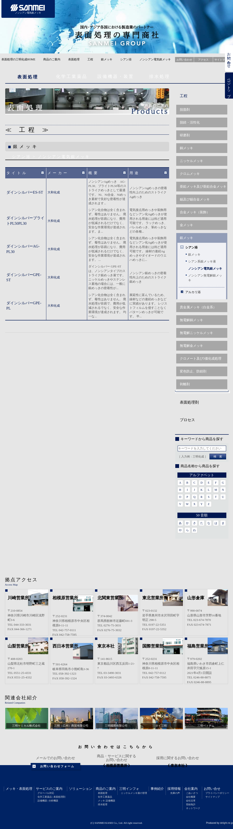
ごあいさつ (192, 793)
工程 (90, 59)
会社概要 (190, 797)
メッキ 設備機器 (106, 800)
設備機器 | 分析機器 (48, 800)
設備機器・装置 (115, 76)
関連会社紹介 (21, 697)
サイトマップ (212, 797)
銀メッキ (106, 59)
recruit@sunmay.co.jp (178, 771)
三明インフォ (129, 789)
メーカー (58, 173)
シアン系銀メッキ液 (202, 261)
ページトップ (229, 86)
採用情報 (174, 789)
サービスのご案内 (49, 789)
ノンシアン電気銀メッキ (205, 268)
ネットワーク (193, 808)
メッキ (11, 789)
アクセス (203, 59)
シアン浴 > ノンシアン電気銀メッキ (51, 157)
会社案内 (191, 789)
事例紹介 (157, 789)
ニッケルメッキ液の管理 (134, 793)
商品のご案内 (51, 59)
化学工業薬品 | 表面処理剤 (51, 797)
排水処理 (159, 76)
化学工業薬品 (71, 76)
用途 (134, 173)
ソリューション (80, 789)
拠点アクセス (21, 579)
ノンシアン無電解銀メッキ (205, 278)
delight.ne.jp (226, 823)
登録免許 (190, 804)
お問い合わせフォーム (57, 766)
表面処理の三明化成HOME (18, 59)
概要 (93, 173)
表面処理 (74, 59)
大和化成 (54, 192)
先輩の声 (175, 793)
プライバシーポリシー (217, 793)
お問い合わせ (229, 58)
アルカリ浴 (193, 292)
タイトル (17, 173)
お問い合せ (212, 789)
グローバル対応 (46, 793)
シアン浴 (126, 59)
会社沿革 (190, 800)
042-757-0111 (116, 771)
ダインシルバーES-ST (24, 192)
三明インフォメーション (155, 9)
